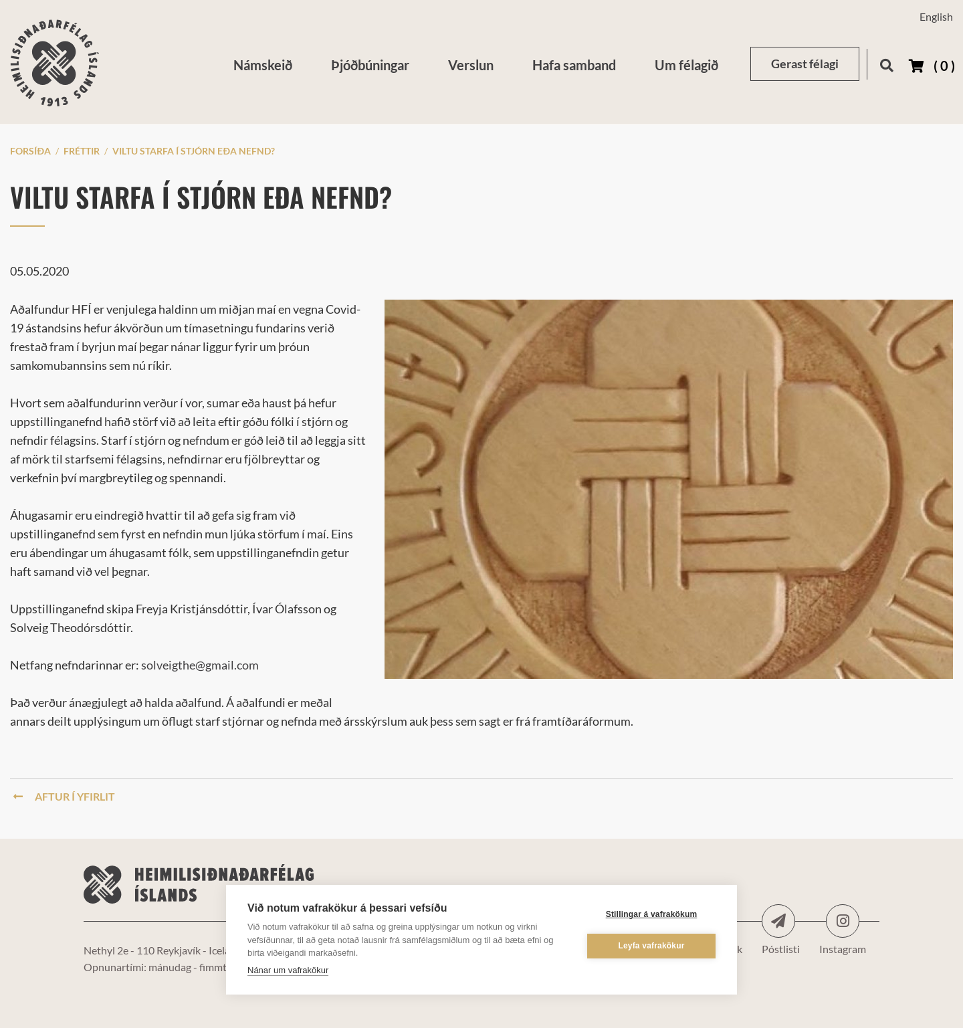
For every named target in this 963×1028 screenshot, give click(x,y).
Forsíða (30, 151)
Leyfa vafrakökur (651, 945)
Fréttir (82, 151)
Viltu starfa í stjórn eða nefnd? (193, 151)
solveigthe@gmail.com (200, 664)
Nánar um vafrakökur (287, 970)
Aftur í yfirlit (64, 796)
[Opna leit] (886, 63)
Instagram (842, 921)
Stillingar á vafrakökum (652, 914)
